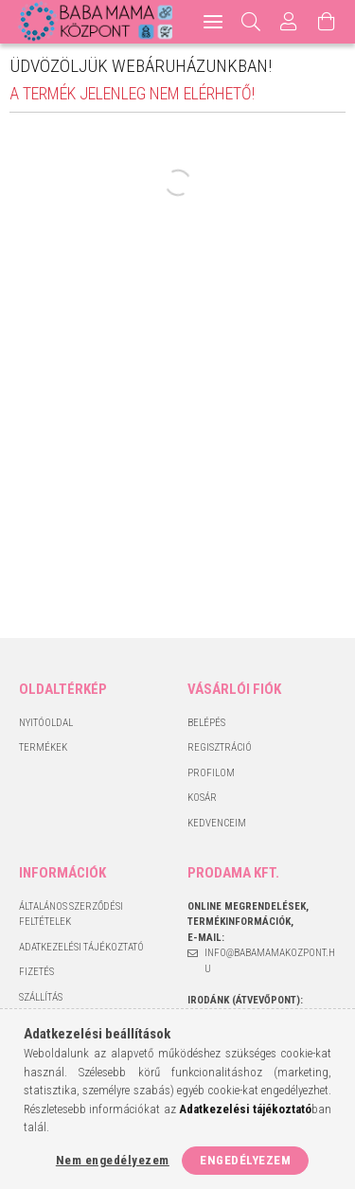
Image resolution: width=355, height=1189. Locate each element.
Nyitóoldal (46, 723)
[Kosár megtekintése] (327, 22)
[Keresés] (251, 22)
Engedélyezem (245, 1160)
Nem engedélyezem (112, 1160)
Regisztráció (219, 747)
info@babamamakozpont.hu (269, 961)
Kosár (202, 797)
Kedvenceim (216, 823)
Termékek (43, 747)
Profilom (211, 773)
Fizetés (36, 972)
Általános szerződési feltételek (71, 914)
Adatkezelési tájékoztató (81, 947)
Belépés (206, 723)
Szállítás (40, 997)
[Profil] (289, 22)
